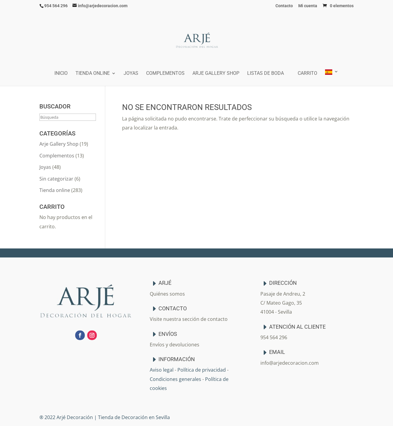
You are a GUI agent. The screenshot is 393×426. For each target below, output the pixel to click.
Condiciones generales (175, 379)
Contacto (284, 6)
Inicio (61, 73)
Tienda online (92, 73)
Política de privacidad (201, 370)
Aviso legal (161, 370)
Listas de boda (265, 73)
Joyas (131, 73)
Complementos (165, 73)
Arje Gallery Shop (215, 73)
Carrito (307, 73)
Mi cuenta (307, 6)
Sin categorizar (56, 178)
